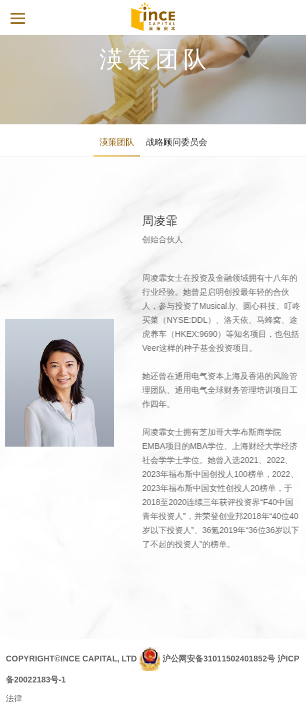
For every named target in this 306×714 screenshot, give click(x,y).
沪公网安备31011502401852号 (218, 658)
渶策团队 (116, 143)
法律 (14, 698)
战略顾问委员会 (176, 143)
